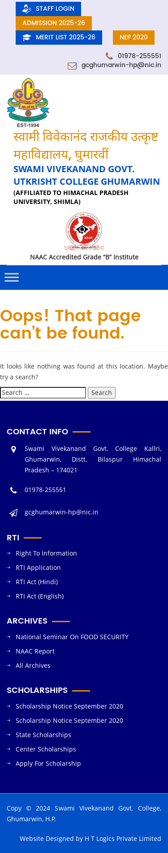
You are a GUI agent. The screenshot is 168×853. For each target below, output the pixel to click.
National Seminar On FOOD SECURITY (72, 636)
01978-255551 (133, 56)
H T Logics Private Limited (123, 838)
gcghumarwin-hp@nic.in (114, 65)
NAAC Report (35, 651)
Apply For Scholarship (48, 763)
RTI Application (38, 567)
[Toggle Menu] (11, 277)
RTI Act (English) (40, 596)
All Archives (33, 665)
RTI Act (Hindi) (37, 581)
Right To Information (46, 553)
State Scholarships (43, 734)
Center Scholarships (46, 749)
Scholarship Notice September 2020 (69, 706)
